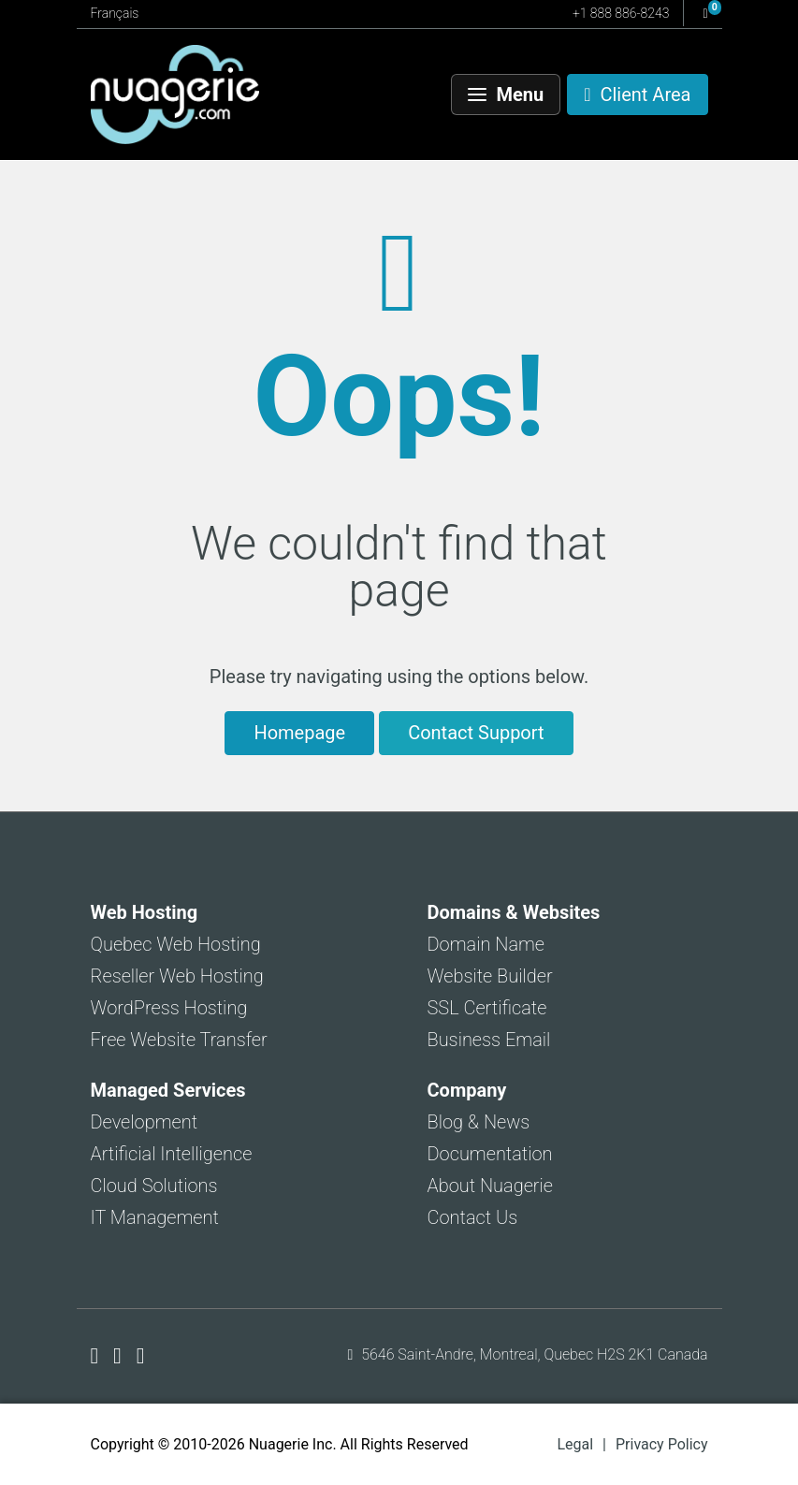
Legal (575, 1444)
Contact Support (476, 732)
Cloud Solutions (154, 1185)
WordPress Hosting (169, 1008)
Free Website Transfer (179, 1039)
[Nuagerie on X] (120, 1356)
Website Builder (490, 976)
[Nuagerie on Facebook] (98, 1356)
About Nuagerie (491, 1185)
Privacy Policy (662, 1444)
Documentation (490, 1154)
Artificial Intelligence (172, 1154)
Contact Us (473, 1217)
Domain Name (486, 944)
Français (115, 13)
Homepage (299, 732)
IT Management (155, 1217)
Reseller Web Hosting (177, 976)
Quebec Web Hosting (176, 944)
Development (144, 1122)
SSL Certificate (487, 1008)
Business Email (489, 1039)
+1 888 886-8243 (621, 13)
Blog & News (479, 1122)
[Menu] (506, 94)
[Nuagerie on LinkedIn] (141, 1356)
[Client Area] (637, 94)
